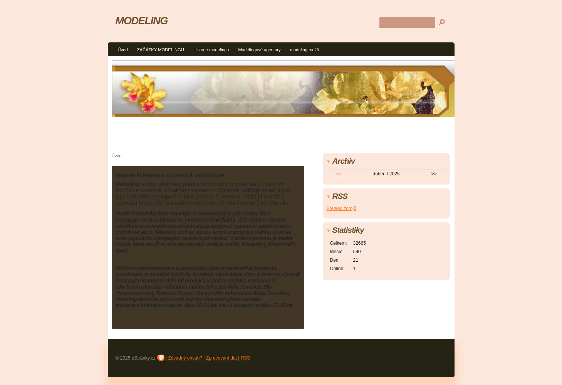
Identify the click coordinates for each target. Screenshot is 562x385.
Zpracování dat (221, 358)
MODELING (142, 21)
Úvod (123, 49)
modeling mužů (304, 49)
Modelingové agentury (259, 49)
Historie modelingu (211, 49)
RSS (245, 358)
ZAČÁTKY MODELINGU (160, 49)
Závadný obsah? (185, 358)
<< (338, 174)
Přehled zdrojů (341, 208)
